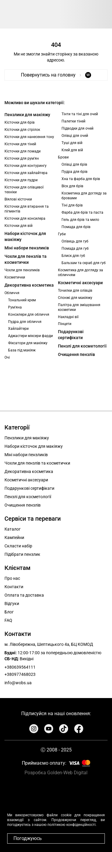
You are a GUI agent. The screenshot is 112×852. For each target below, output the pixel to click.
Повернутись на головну (56, 75)
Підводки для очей (77, 128)
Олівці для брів (74, 164)
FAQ (8, 620)
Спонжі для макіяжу (75, 298)
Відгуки (11, 603)
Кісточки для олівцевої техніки (24, 189)
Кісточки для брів (19, 122)
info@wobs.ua (18, 682)
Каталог (12, 529)
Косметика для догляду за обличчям (80, 272)
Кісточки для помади (22, 151)
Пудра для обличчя (25, 322)
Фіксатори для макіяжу (27, 343)
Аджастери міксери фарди (30, 336)
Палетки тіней (73, 121)
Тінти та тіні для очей (80, 114)
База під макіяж (22, 350)
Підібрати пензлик (22, 554)
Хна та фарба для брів (81, 179)
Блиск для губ (73, 256)
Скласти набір (18, 545)
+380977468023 (20, 674)
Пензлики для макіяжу (27, 114)
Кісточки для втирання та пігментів (26, 208)
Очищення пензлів (76, 354)
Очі (7, 357)
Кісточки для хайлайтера (25, 173)
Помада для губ (75, 248)
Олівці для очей (75, 136)
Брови (63, 157)
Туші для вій (72, 143)
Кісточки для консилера (24, 218)
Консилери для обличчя (28, 314)
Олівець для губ (75, 241)
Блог (9, 612)
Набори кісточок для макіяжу (25, 236)
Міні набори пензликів (26, 247)
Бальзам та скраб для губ (84, 263)
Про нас (12, 578)
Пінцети (64, 324)
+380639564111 (20, 667)
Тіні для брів (72, 205)
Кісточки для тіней (20, 144)
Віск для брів (72, 186)
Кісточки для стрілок (22, 130)
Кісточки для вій (18, 226)
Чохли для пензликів (22, 270)
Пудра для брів (75, 172)
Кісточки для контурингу (25, 166)
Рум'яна (15, 307)
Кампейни (14, 537)
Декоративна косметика (29, 285)
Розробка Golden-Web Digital (56, 772)
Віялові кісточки (18, 199)
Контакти (13, 586)
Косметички (14, 277)
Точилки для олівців (75, 290)
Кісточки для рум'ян (21, 158)
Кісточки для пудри (21, 180)
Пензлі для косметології (82, 346)
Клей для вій (72, 150)
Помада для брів (76, 227)
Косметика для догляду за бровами (84, 195)
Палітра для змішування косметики (79, 307)
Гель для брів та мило (80, 220)
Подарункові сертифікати (71, 334)
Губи (62, 234)
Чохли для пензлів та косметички (25, 259)
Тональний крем (22, 300)
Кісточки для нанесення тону (29, 137)
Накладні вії (68, 317)
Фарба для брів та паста (82, 212)
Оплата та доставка (24, 595)
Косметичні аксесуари (80, 282)
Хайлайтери (18, 329)
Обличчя (11, 293)
